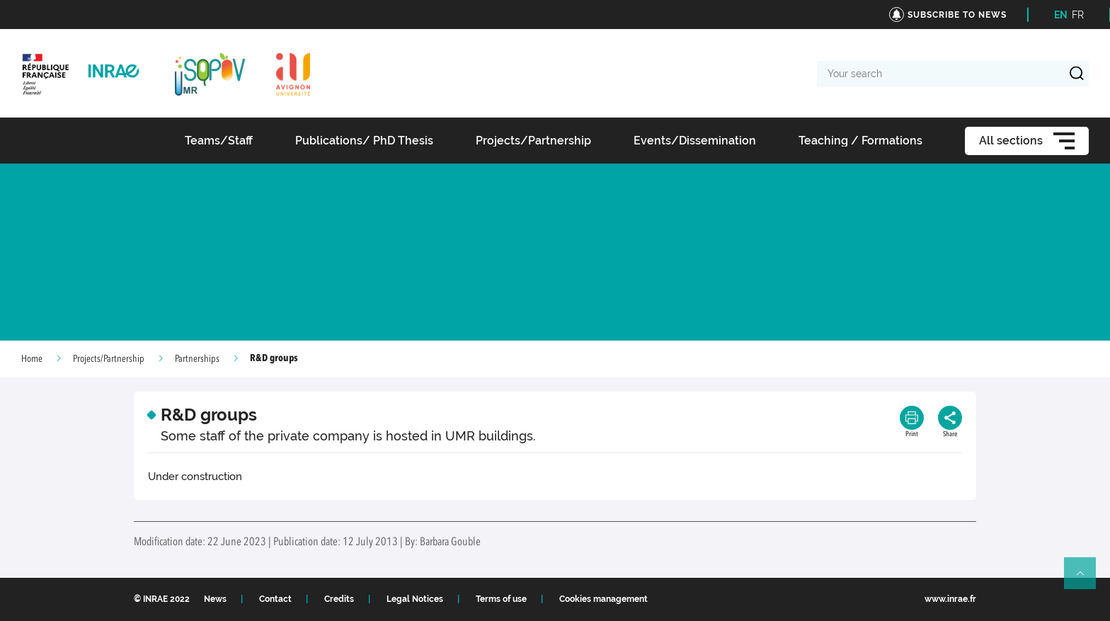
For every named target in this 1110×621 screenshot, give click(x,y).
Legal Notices (415, 599)
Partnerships (197, 359)
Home (31, 359)
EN (1061, 15)
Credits (339, 599)
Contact (275, 599)
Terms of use (501, 599)
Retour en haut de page (1086, 579)
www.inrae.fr (950, 599)
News (215, 599)
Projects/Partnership (108, 359)
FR (1078, 15)
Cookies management (603, 599)
